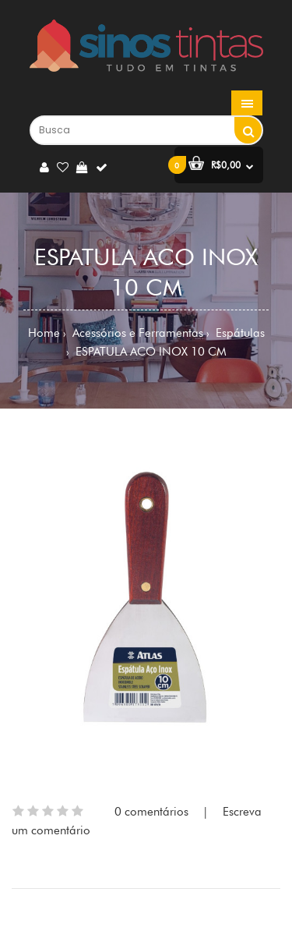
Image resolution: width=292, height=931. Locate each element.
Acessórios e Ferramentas (136, 333)
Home (44, 333)
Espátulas (239, 333)
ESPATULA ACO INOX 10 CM (149, 352)
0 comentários (151, 812)
